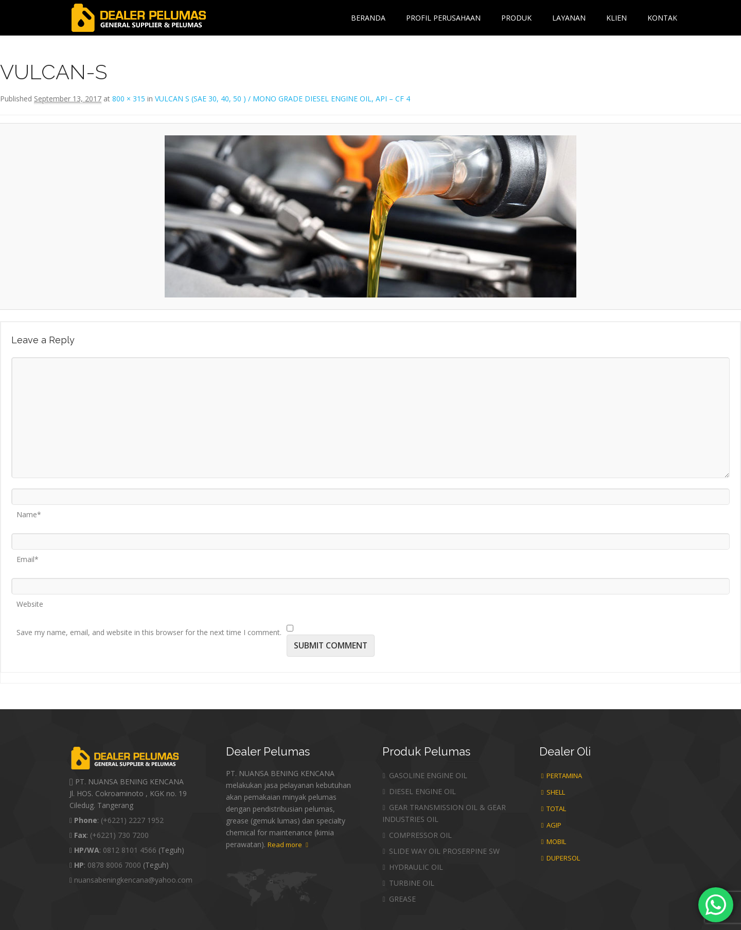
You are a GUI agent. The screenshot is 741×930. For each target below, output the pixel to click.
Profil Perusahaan (443, 18)
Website (29, 600)
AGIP (551, 825)
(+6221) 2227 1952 (132, 820)
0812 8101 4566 (129, 850)
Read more (288, 844)
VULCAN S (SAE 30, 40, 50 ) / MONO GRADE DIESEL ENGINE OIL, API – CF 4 (282, 98)
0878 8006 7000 (114, 865)
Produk (516, 18)
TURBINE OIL (408, 883)
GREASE (398, 899)
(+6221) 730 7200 (119, 835)
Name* (28, 511)
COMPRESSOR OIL (416, 835)
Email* (27, 555)
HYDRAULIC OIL (412, 867)
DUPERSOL (560, 858)
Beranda (368, 18)
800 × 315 (128, 98)
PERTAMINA (562, 775)
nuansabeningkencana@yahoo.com (133, 880)
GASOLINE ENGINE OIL (424, 775)
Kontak (662, 18)
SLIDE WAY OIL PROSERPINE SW (440, 851)
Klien (616, 18)
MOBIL (554, 841)
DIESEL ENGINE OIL (418, 791)
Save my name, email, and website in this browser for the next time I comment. (148, 628)
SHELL (553, 792)
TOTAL (554, 808)
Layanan (569, 18)
